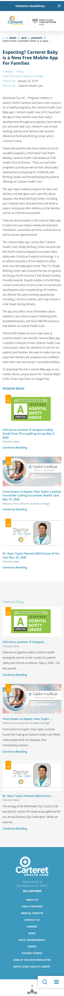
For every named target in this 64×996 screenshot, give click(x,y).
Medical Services (32, 913)
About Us (32, 899)
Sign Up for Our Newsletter (32, 959)
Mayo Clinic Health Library (32, 966)
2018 (24, 38)
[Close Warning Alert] (59, 6)
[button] (56, 982)
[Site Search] (44, 982)
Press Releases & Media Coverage (23, 76)
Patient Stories (32, 953)
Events (32, 946)
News (12, 38)
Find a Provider (32, 906)
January (36, 38)
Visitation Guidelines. (30, 6)
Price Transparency (32, 940)
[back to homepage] (4, 38)
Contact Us (32, 919)
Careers (32, 926)
